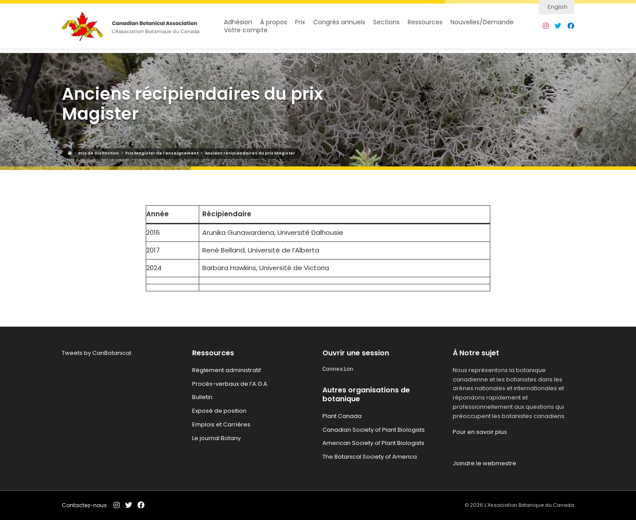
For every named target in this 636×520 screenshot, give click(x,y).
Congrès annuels (339, 24)
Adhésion (238, 24)
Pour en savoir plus (480, 432)
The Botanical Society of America (369, 456)
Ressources (425, 24)
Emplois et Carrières (221, 424)
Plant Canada (342, 416)
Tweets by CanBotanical (96, 353)
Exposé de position (219, 411)
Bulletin (202, 397)
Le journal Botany (216, 438)
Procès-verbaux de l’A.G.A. (230, 384)
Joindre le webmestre (484, 463)
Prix (300, 24)
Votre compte (246, 32)
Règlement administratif (226, 370)
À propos (273, 24)
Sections (386, 24)
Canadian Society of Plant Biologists (373, 430)
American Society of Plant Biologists (373, 443)
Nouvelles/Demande (482, 24)
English (558, 7)
